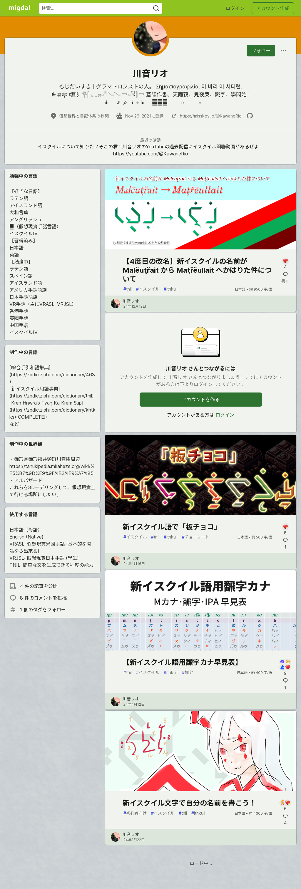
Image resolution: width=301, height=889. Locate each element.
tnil (127, 289)
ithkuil (171, 289)
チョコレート (195, 537)
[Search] (156, 8)
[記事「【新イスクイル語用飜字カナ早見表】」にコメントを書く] (285, 667)
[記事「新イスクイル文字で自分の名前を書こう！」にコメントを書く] (285, 806)
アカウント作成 (272, 8)
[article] (200, 248)
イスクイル (147, 289)
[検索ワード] (100, 8)
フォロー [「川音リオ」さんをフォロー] (261, 50)
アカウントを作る (201, 399)
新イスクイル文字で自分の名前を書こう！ (189, 803)
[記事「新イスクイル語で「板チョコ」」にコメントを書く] (285, 529)
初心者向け (135, 813)
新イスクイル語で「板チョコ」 (172, 527)
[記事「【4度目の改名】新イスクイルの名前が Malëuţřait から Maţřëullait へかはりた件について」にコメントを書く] (285, 264)
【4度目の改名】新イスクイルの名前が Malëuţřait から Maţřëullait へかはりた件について (197, 270)
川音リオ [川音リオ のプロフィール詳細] (131, 300)
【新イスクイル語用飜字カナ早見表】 (182, 662)
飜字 (187, 672)
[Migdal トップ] (19, 8)
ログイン (235, 8)
